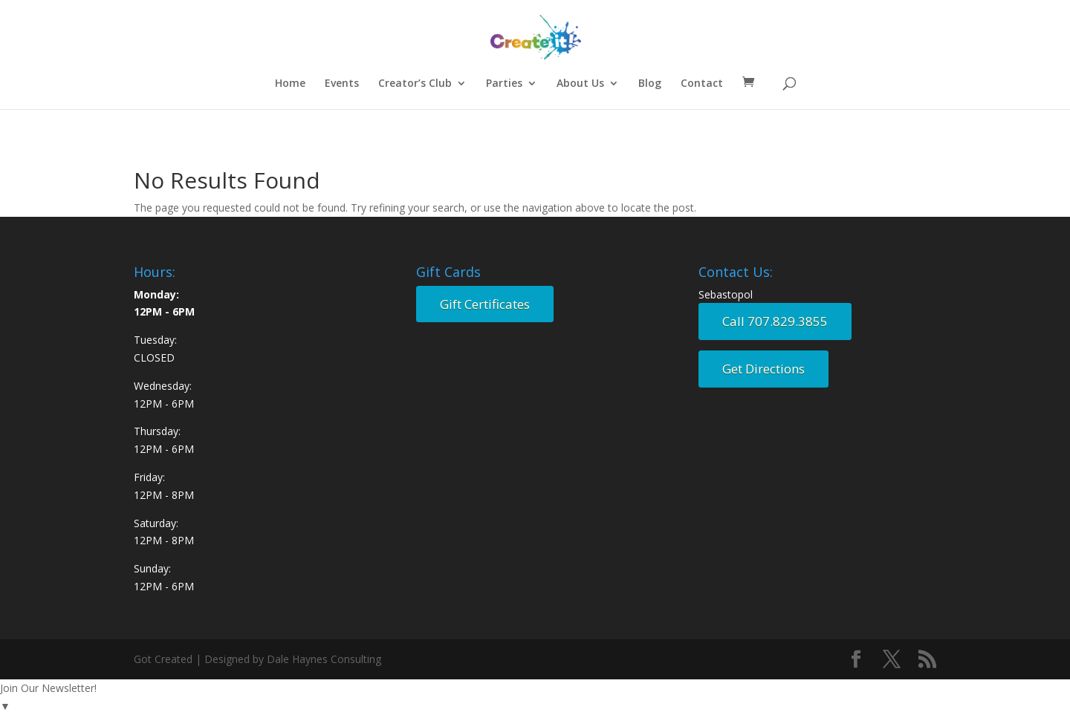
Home (290, 84)
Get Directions (763, 368)
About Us (580, 84)
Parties (504, 84)
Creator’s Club (415, 84)
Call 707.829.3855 (775, 321)
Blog (649, 84)
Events (342, 84)
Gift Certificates (485, 304)
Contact (702, 84)
